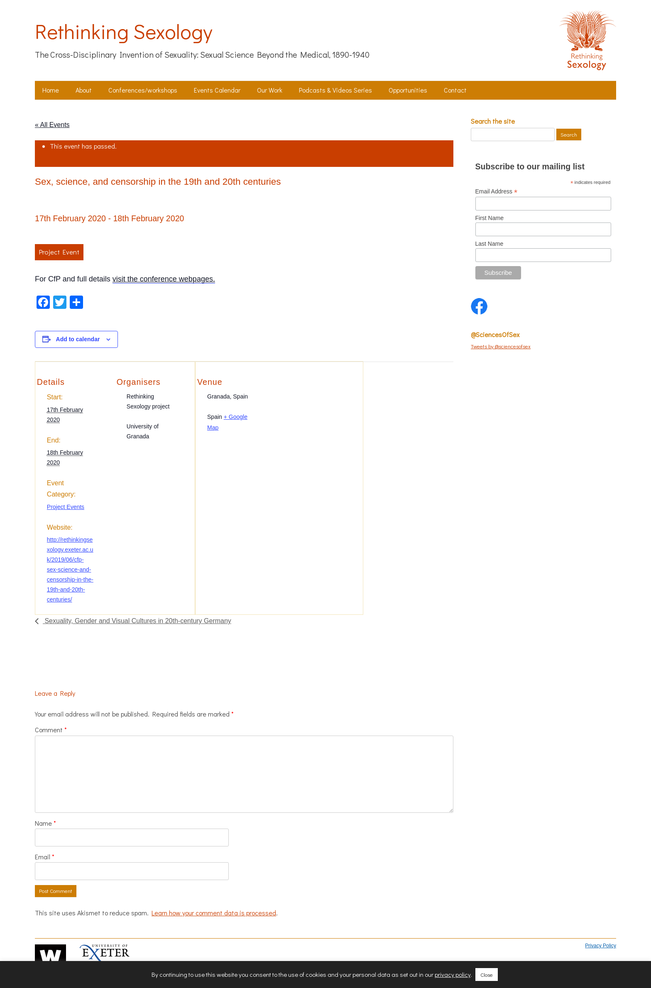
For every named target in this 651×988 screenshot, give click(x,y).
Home (50, 90)
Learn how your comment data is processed (214, 912)
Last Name (489, 243)
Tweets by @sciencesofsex (501, 346)
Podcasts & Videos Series (335, 90)
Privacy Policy (600, 946)
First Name (489, 218)
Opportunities (408, 90)
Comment (51, 729)
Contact (455, 90)
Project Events (65, 507)
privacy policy (453, 974)
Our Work (269, 90)
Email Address (496, 192)
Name (45, 823)
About (84, 90)
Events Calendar (217, 90)
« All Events (52, 124)
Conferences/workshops (142, 90)
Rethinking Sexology (123, 31)
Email (44, 856)
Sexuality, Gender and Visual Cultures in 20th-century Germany (137, 620)
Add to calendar (78, 339)
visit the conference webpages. (164, 279)
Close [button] (486, 974)
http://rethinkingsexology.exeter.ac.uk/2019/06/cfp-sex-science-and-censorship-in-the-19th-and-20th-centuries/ (70, 569)
